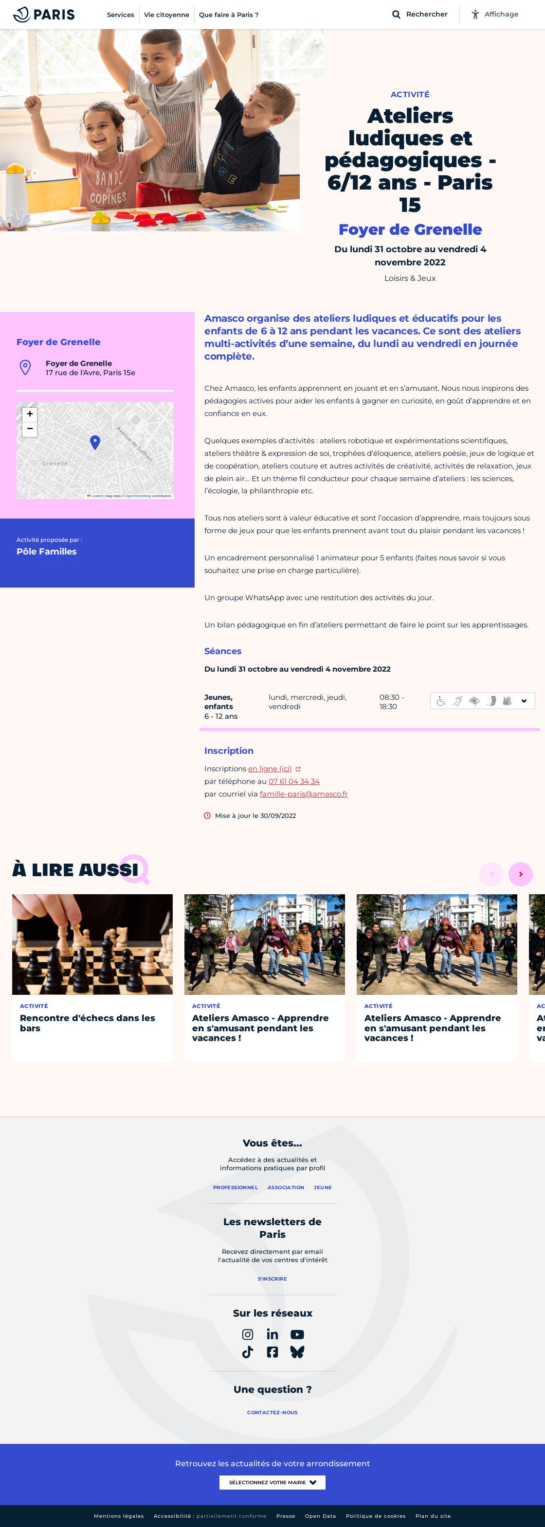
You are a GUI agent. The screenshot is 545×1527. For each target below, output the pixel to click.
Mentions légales (119, 1516)
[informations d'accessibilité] (482, 701)
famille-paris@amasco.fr (304, 793)
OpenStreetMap (138, 496)
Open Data (320, 1516)
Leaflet (95, 496)
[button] (95, 443)
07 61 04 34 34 (294, 781)
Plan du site (433, 1516)
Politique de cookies (376, 1516)
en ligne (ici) (270, 768)
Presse (285, 1516)
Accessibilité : (210, 1516)
